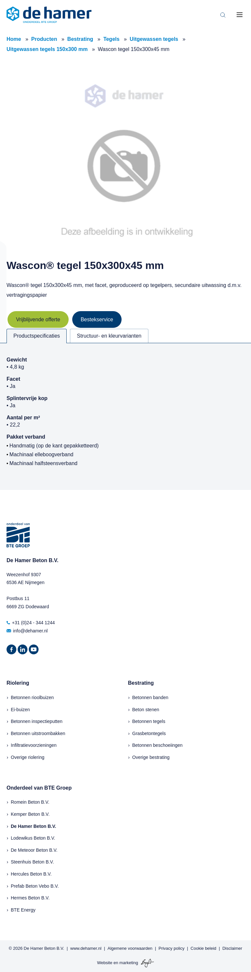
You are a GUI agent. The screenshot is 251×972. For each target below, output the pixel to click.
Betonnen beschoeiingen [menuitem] (157, 745)
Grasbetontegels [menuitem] (149, 733)
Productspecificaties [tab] (36, 336)
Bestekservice (97, 319)
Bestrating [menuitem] (141, 683)
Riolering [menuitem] (18, 683)
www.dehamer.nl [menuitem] (85, 948)
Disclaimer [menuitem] (232, 948)
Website (104, 962)
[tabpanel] (125, 416)
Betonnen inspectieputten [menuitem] (36, 721)
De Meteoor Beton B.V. (34, 850)
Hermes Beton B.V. (30, 897)
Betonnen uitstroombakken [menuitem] (38, 733)
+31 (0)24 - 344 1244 (31, 622)
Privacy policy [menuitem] (171, 948)
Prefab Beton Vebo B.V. (35, 886)
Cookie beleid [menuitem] (203, 948)
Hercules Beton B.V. (31, 874)
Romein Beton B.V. (30, 802)
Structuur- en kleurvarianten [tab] (109, 336)
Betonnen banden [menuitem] (150, 697)
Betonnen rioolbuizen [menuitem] (32, 697)
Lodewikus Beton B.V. (33, 838)
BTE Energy (23, 910)
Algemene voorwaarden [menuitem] (130, 948)
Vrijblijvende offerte (38, 319)
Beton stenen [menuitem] (145, 709)
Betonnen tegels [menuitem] (148, 721)
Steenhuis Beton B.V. (32, 861)
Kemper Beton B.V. (30, 814)
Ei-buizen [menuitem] (20, 709)
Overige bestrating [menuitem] (151, 757)
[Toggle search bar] (223, 14)
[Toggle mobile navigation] (239, 15)
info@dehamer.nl (27, 630)
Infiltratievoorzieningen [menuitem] (34, 745)
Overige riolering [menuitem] (27, 757)
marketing (128, 962)
